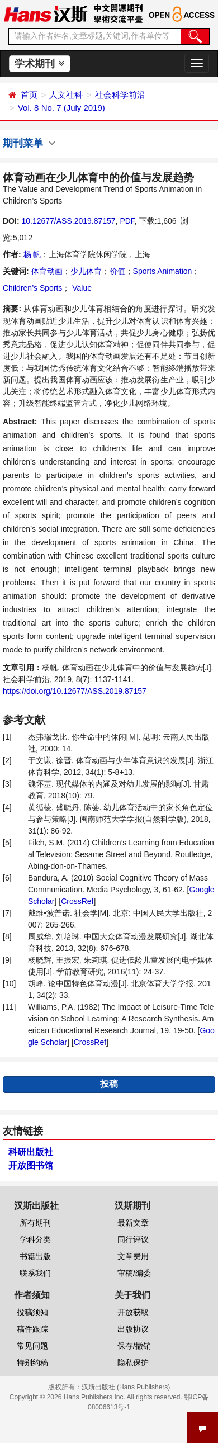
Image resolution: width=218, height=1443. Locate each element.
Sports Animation (162, 271)
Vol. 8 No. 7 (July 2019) (61, 107)
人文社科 (66, 95)
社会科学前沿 (120, 95)
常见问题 (32, 1345)
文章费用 (133, 1256)
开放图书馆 (30, 1165)
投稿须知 (32, 1312)
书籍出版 (35, 1256)
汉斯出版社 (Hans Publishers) (126, 1387)
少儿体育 (86, 271)
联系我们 (35, 1273)
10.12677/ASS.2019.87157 (68, 220)
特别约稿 (32, 1362)
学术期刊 (39, 63)
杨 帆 (32, 254)
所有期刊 (35, 1222)
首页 (29, 95)
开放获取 (133, 1312)
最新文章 (133, 1222)
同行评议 (133, 1239)
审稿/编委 (134, 1273)
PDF (127, 220)
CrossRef (77, 901)
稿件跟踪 (32, 1328)
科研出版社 (30, 1152)
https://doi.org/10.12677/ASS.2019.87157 (74, 691)
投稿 (109, 1084)
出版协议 (133, 1328)
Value (81, 287)
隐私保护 (133, 1362)
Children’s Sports (32, 287)
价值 (117, 271)
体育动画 (47, 271)
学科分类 (35, 1239)
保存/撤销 (134, 1345)
